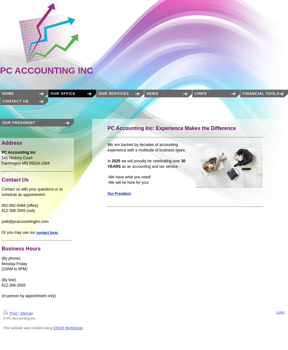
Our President (119, 193)
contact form (47, 232)
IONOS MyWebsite (68, 328)
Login (280, 312)
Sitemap (26, 313)
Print (10, 313)
